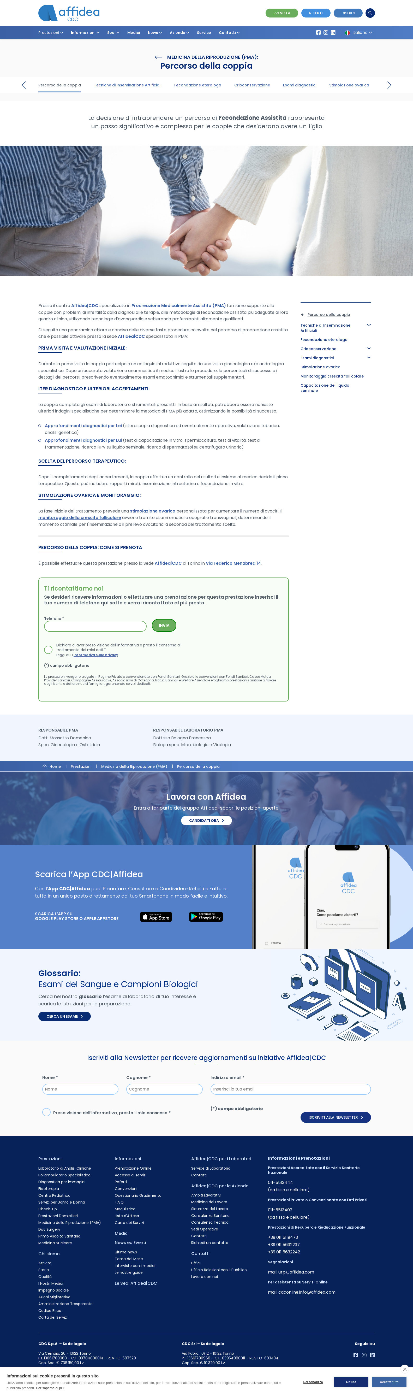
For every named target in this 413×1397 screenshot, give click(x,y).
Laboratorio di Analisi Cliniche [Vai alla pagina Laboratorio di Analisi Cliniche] (64, 1168)
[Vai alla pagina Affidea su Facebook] (318, 32)
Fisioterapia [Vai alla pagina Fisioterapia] (48, 1188)
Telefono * (54, 618)
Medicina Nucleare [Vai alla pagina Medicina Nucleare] (55, 1243)
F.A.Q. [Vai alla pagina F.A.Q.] (119, 1202)
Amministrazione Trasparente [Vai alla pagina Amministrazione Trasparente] (65, 1303)
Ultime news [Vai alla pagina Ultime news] (126, 1252)
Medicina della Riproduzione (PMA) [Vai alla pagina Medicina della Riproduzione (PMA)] (69, 1222)
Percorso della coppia (329, 314)
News (155, 32)
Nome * (50, 1078)
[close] (404, 1369)
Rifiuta (351, 1382)
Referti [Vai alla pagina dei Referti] (316, 13)
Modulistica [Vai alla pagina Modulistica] (125, 1209)
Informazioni (85, 32)
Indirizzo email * (227, 1078)
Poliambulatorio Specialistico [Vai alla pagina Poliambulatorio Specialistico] (64, 1175)
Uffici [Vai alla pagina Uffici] (196, 1263)
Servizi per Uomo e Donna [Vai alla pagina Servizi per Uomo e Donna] (61, 1202)
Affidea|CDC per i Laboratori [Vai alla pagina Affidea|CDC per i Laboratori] (221, 1159)
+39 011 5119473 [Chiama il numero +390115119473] (283, 1237)
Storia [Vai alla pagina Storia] (43, 1269)
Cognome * (138, 1078)
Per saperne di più (50, 1388)
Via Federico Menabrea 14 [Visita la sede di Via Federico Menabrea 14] (233, 563)
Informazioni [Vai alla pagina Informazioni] (128, 1159)
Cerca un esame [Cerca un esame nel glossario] (64, 1016)
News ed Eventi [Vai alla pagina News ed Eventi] (130, 1243)
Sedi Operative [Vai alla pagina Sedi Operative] (204, 1229)
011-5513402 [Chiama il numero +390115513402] (280, 1210)
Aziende (179, 32)
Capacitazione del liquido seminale (325, 388)
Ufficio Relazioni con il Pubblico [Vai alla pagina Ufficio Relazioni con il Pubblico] (219, 1269)
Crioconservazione (318, 348)
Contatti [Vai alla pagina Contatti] (199, 1175)
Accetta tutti (389, 1382)
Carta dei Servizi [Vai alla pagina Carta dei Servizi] (53, 1317)
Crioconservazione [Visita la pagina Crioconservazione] (252, 85)
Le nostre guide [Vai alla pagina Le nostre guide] (129, 1272)
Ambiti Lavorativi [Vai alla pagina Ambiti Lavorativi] (206, 1195)
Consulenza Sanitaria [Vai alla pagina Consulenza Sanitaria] (210, 1215)
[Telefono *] (95, 626)
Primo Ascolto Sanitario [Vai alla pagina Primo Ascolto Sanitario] (59, 1236)
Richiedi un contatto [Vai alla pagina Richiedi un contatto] (209, 1242)
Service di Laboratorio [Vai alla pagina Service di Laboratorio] (210, 1168)
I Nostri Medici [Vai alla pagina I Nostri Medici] (50, 1283)
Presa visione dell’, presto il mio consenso (112, 1113)
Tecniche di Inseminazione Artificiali (325, 328)
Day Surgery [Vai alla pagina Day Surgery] (49, 1229)
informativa (104, 1113)
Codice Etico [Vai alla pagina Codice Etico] (49, 1310)
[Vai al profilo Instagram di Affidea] (326, 32)
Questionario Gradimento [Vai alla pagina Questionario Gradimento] (138, 1195)
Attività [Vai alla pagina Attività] (44, 1263)
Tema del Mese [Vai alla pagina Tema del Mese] (129, 1259)
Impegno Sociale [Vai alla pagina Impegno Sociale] (53, 1290)
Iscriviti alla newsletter (336, 1117)
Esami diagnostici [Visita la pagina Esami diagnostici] (299, 85)
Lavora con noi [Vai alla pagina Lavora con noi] (204, 1276)
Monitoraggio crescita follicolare (332, 376)
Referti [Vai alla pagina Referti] (121, 1181)
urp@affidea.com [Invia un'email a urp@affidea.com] (296, 1272)
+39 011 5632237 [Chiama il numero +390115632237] (284, 1245)
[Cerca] (370, 13)
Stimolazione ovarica (320, 367)
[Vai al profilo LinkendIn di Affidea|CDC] (333, 32)
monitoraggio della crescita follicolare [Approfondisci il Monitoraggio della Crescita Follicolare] (79, 518)
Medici (133, 32)
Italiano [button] (357, 33)
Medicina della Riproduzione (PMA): (206, 57)
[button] (61, 32)
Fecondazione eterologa (324, 339)
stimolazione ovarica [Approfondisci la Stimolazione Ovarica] (152, 511)
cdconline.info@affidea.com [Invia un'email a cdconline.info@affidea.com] (307, 1292)
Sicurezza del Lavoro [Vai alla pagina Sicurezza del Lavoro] (209, 1208)
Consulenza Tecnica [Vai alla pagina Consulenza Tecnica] (210, 1222)
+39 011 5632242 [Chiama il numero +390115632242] (284, 1252)
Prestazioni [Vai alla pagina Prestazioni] (50, 1159)
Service (204, 32)
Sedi (113, 32)
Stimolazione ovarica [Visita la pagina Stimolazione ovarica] (349, 85)
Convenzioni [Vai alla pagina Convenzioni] (126, 1188)
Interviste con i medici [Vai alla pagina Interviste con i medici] (135, 1265)
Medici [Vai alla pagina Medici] (122, 1233)
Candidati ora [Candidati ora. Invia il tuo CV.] (206, 820)
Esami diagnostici (317, 358)
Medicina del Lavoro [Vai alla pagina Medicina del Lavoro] (209, 1202)
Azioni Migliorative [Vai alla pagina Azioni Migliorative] (54, 1297)
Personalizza (313, 1382)
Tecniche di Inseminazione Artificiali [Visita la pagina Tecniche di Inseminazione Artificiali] (127, 85)
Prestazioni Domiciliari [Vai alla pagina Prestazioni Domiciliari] (58, 1215)
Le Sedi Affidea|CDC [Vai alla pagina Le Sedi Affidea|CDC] (136, 1283)
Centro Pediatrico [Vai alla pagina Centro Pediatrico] (54, 1195)
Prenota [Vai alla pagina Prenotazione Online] (281, 13)
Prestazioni (50, 32)
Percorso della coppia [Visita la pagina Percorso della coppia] (59, 85)
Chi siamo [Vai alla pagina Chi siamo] (49, 1254)
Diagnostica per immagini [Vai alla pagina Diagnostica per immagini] (61, 1181)
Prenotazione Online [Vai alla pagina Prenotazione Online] (133, 1168)
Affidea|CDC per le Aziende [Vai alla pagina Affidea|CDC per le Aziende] (219, 1186)
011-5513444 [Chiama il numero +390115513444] (280, 1183)
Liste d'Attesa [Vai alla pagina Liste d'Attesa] (127, 1215)
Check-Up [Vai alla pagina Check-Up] (47, 1209)
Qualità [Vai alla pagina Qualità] (45, 1276)
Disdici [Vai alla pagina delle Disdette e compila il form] (348, 13)
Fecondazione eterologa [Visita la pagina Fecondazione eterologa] (197, 85)
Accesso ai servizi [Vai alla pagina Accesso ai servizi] (130, 1175)
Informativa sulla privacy (96, 654)
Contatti (229, 32)
